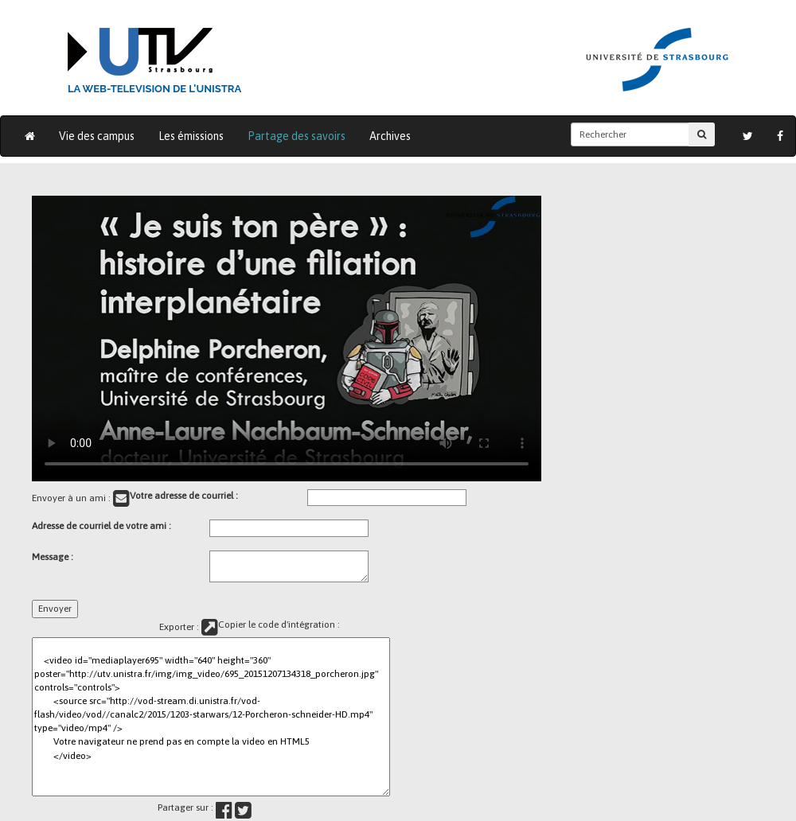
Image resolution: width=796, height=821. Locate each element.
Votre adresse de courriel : (184, 495)
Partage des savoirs (296, 136)
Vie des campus (97, 136)
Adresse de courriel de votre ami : (101, 525)
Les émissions (191, 136)
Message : (52, 556)
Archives (390, 136)
